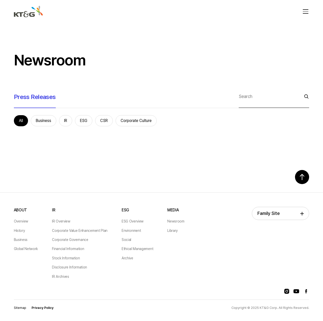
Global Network (26, 249)
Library (172, 231)
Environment (131, 231)
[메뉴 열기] (305, 11)
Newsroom (175, 221)
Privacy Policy (42, 308)
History (19, 231)
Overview (21, 221)
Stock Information (66, 258)
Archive (127, 258)
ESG (125, 210)
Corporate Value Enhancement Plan (79, 231)
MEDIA (173, 210)
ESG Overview (133, 221)
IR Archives (60, 277)
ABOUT (20, 210)
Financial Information (68, 249)
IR (53, 210)
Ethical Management (137, 249)
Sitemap (20, 308)
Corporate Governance (70, 240)
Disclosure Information (69, 267)
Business (21, 240)
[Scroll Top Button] (302, 177)
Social (126, 240)
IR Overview (61, 221)
